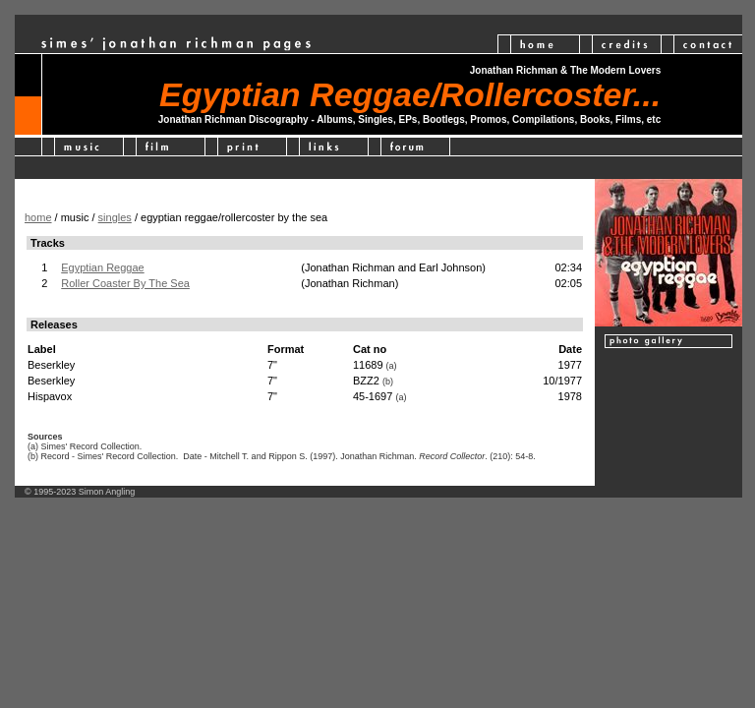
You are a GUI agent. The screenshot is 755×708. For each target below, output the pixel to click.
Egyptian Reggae (102, 267)
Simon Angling (107, 492)
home (38, 217)
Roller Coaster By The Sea (125, 283)
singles (115, 217)
